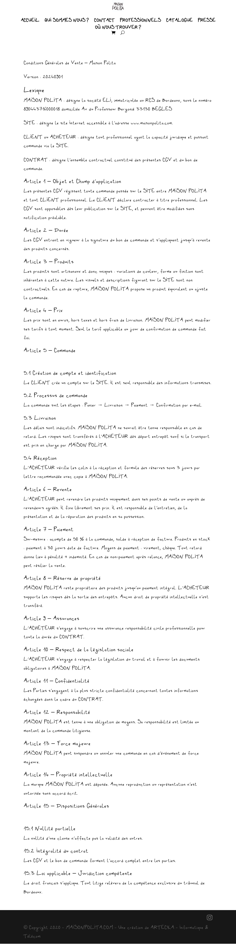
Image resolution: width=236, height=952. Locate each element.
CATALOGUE (179, 20)
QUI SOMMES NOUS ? (67, 20)
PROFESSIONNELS (140, 20)
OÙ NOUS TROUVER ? (118, 27)
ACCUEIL (30, 20)
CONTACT (104, 20)
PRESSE (207, 20)
